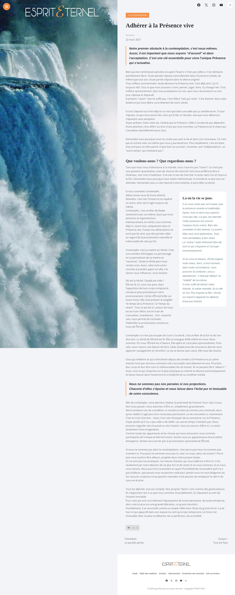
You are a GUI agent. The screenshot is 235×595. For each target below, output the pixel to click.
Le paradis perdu (134, 540)
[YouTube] (221, 5)
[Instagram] (214, 5)
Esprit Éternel (159, 586)
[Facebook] (199, 5)
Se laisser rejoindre (136, 21)
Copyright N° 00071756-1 (194, 586)
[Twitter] (206, 5)
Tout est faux (220, 540)
